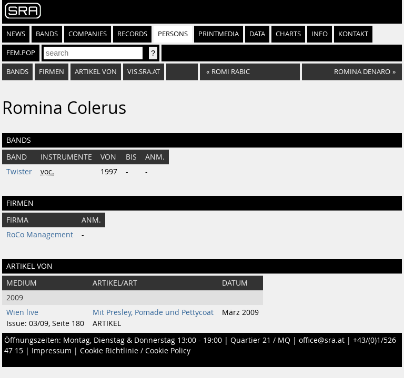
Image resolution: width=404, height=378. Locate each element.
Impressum (52, 350)
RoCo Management (39, 234)
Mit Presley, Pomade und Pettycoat (153, 312)
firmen (51, 71)
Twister (19, 171)
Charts (288, 33)
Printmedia (218, 33)
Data (257, 33)
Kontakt (353, 33)
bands (17, 71)
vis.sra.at (143, 71)
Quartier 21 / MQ (260, 340)
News (15, 33)
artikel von (96, 71)
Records (132, 33)
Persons (173, 33)
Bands (47, 33)
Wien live (22, 312)
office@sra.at (322, 340)
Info (319, 33)
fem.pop (20, 52)
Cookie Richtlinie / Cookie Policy (135, 350)
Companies (87, 33)
